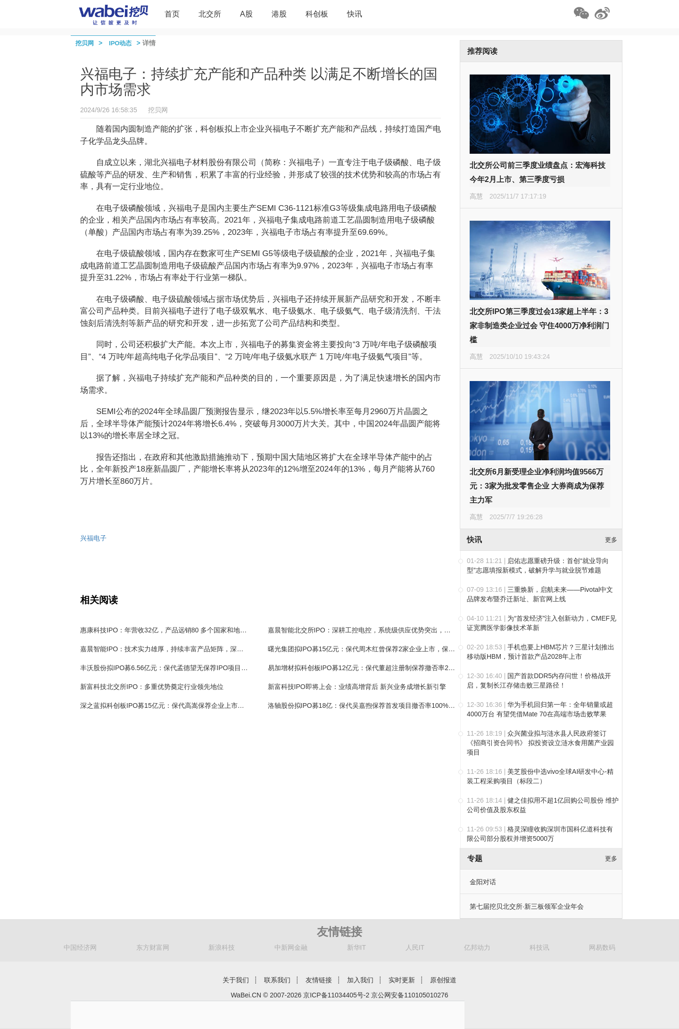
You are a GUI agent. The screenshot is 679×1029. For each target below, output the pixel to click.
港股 (279, 14)
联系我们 (277, 980)
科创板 (317, 14)
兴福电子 (93, 538)
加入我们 (360, 980)
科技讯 (539, 947)
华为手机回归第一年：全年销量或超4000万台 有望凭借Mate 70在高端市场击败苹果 (540, 709)
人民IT (415, 947)
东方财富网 (152, 947)
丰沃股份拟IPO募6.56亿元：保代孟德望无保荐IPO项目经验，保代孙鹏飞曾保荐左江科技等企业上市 (226, 668)
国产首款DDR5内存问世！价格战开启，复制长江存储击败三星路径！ (539, 680)
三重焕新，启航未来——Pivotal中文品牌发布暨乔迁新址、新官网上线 (540, 594)
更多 (611, 539)
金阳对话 (483, 882)
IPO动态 (120, 43)
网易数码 (602, 947)
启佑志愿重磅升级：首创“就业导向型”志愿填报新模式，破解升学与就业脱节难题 (538, 565)
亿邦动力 (477, 947)
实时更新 (402, 980)
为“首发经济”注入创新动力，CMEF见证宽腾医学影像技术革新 (541, 622)
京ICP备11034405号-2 (336, 995)
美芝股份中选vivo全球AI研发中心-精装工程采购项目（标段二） (540, 776)
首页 (172, 14)
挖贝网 (84, 43)
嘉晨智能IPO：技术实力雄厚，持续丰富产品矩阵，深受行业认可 (175, 649)
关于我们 (236, 980)
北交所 (210, 14)
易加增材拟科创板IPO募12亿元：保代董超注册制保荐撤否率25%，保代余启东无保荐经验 (399, 668)
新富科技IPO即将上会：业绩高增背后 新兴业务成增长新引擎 (357, 686)
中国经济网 (80, 947)
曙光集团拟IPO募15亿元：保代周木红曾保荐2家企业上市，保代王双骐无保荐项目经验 (394, 649)
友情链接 (319, 980)
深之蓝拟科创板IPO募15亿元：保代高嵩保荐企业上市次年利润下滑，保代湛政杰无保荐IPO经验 (220, 705)
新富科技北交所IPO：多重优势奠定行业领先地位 (152, 686)
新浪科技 (221, 947)
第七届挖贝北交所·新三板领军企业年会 (527, 906)
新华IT (356, 947)
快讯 (354, 14)
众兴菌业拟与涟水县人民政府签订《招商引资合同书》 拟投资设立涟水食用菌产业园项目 (540, 743)
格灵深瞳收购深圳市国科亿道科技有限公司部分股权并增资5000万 (540, 833)
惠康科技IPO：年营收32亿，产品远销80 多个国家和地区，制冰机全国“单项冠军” (198, 630)
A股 (246, 14)
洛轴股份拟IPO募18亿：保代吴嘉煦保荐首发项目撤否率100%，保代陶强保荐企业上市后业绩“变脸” (413, 705)
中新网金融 (290, 947)
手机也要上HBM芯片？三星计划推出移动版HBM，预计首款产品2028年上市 (540, 651)
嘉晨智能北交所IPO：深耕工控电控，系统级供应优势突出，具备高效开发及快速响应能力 (399, 630)
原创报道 (443, 980)
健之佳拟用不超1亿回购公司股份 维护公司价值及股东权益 (543, 805)
